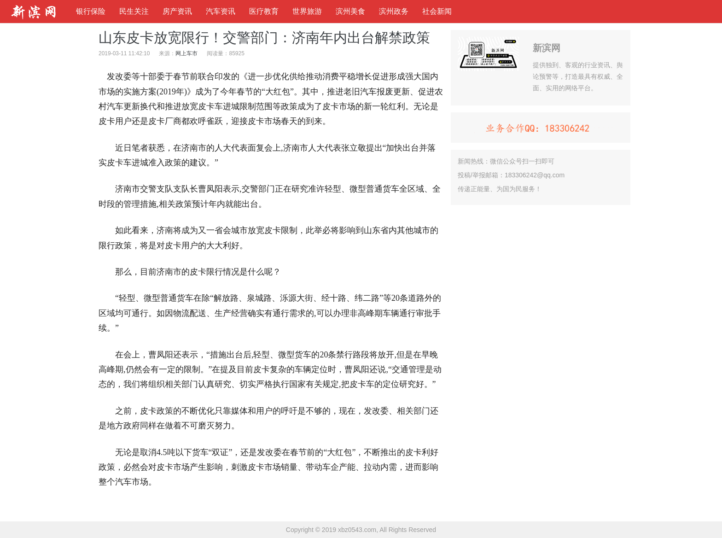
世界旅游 (307, 11)
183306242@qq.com (535, 175)
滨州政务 (393, 11)
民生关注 (134, 11)
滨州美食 (350, 11)
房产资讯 (177, 11)
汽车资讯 (220, 11)
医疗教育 (264, 11)
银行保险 (90, 11)
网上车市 (186, 53)
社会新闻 (437, 11)
